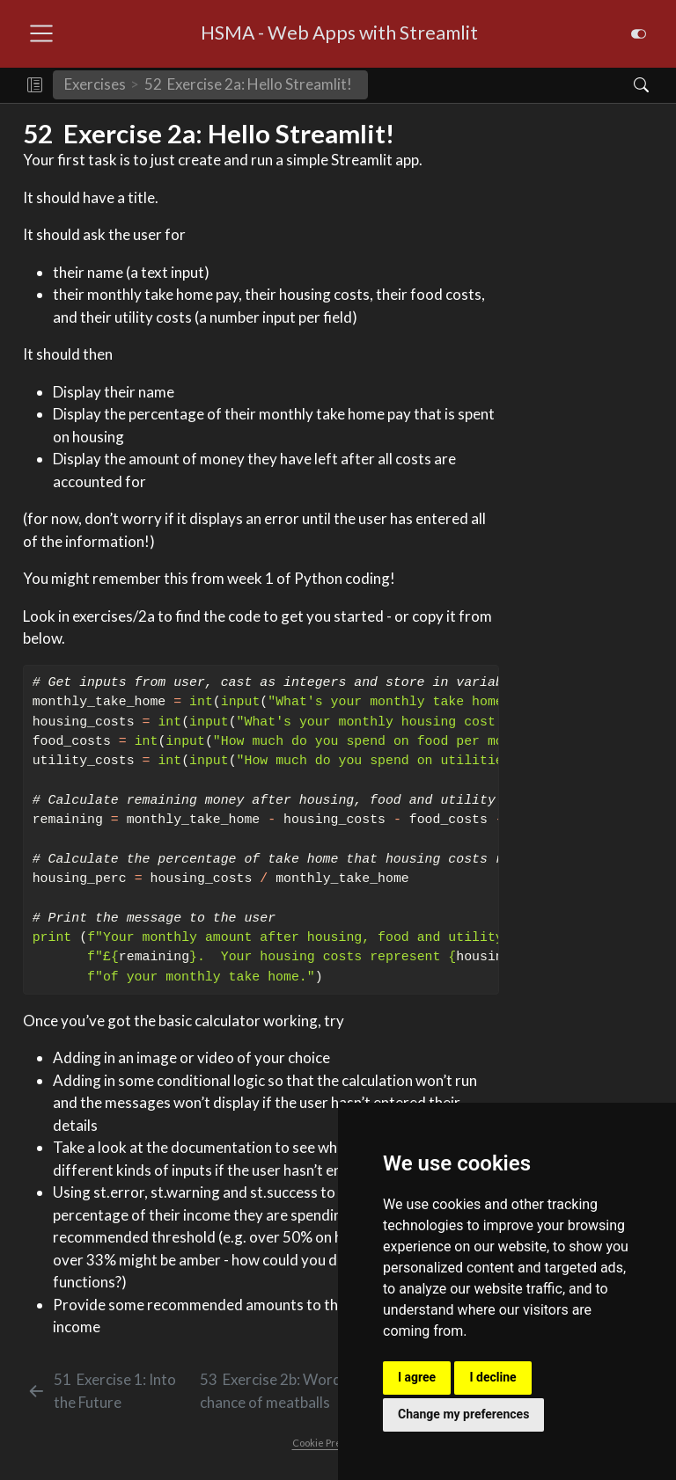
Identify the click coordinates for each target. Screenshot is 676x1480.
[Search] (626, 85)
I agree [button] (417, 1377)
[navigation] (493, 85)
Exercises (95, 84)
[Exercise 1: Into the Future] (110, 1390)
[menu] (41, 33)
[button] (35, 85)
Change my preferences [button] (463, 1414)
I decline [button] (492, 1377)
